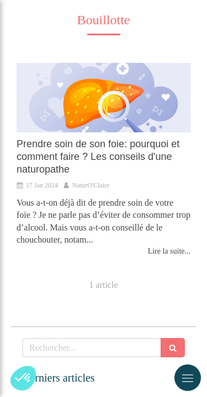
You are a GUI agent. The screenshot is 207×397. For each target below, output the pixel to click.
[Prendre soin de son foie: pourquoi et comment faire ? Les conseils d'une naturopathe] (103, 97)
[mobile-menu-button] (187, 377)
